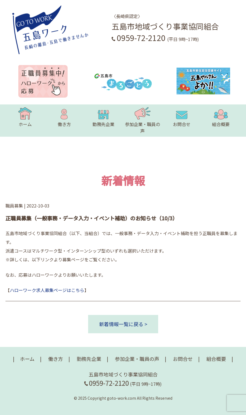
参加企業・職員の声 (142, 120)
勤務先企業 (103, 117)
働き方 (64, 117)
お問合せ (181, 117)
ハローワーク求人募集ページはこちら (47, 290)
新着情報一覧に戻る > (123, 324)
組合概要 (221, 117)
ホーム (24, 117)
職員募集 (14, 205)
